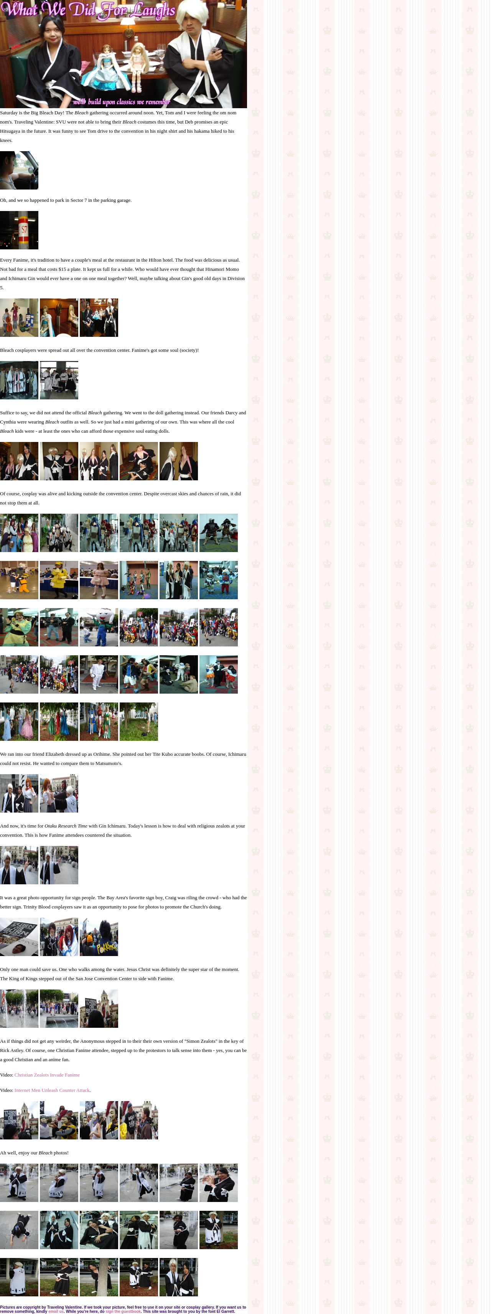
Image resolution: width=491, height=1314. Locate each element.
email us (56, 1311)
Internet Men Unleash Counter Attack (52, 1090)
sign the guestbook (123, 1311)
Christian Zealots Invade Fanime (47, 1075)
